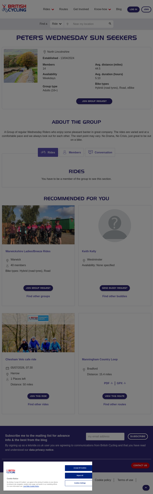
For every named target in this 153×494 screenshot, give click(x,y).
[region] (47, 476)
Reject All (80, 475)
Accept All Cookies (80, 468)
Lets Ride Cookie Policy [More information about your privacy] (31, 486)
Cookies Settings (80, 483)
